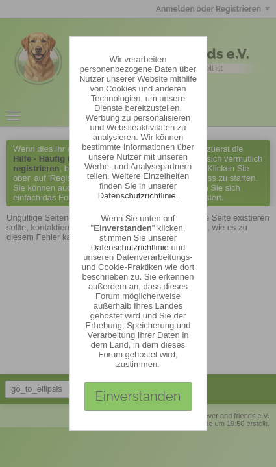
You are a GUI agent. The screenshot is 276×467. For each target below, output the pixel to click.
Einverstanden (138, 396)
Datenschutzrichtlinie (137, 195)
